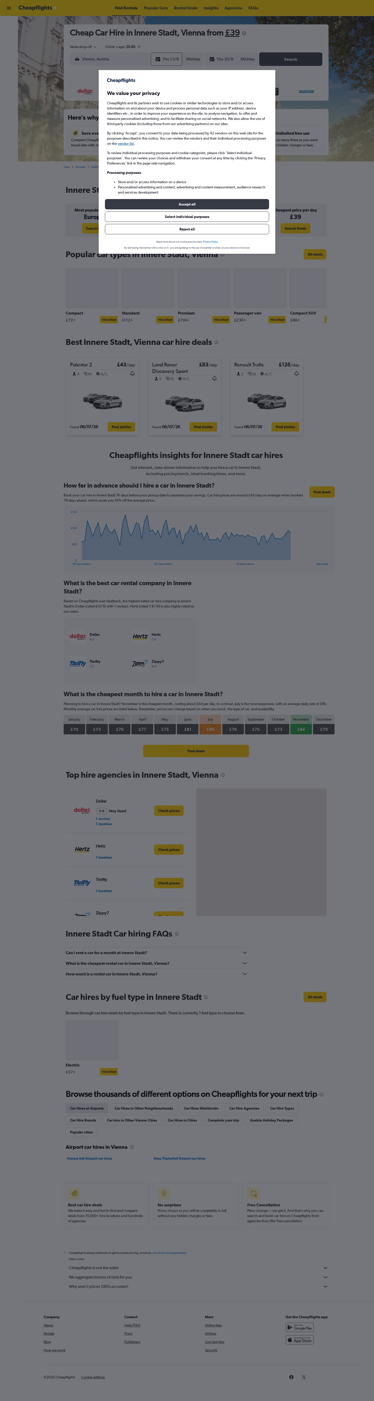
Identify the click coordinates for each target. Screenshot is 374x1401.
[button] (187, 204)
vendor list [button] (126, 143)
